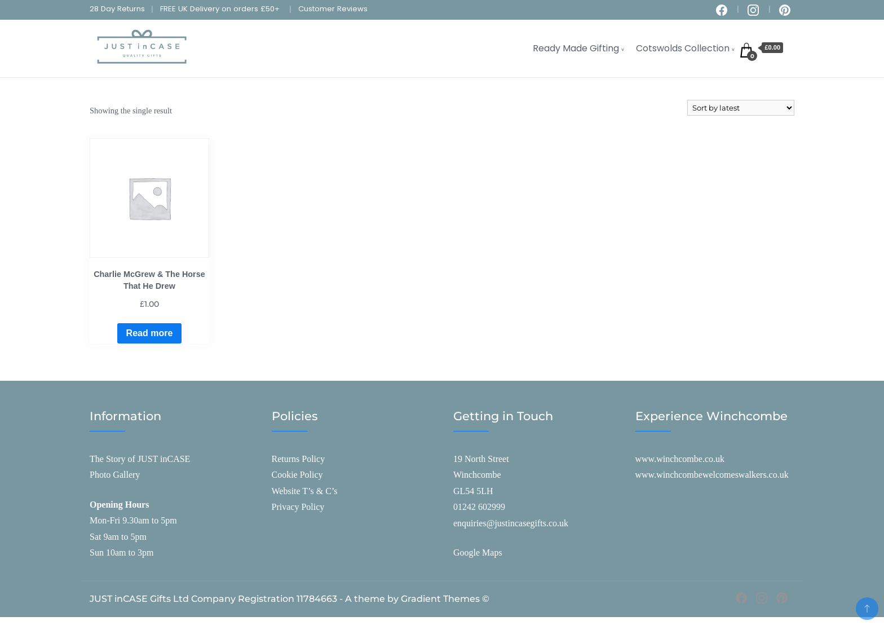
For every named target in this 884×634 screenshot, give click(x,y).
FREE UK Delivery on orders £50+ (220, 8)
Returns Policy (298, 459)
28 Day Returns (117, 8)
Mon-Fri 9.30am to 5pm (133, 520)
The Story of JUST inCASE (140, 459)
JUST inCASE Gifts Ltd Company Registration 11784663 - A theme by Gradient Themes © (289, 598)
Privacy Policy (298, 507)
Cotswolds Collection (683, 48)
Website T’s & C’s (305, 491)
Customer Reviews (333, 8)
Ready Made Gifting (576, 48)
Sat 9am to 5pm (118, 536)
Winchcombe (477, 474)
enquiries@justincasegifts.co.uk (510, 523)
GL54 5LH (473, 491)
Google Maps (477, 552)
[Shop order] (740, 108)
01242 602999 (479, 507)
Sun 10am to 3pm (121, 552)
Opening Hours (119, 504)
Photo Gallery (115, 474)
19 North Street (481, 459)
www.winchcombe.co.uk (679, 459)
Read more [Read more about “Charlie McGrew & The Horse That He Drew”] (149, 333)
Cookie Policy (297, 474)
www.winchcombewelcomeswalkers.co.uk (712, 474)
